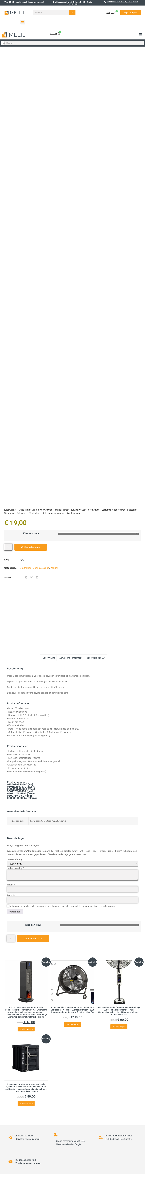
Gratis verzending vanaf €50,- (71, 1141)
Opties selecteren (30, 547)
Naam (11, 885)
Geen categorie (41, 567)
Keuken (54, 567)
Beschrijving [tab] (49, 657)
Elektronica (25, 567)
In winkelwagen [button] (26, 1029)
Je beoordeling (15, 868)
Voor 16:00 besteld (24, 1135)
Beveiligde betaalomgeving (118, 1135)
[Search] (72, 12)
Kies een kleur (31, 533)
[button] (22, 22)
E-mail (11, 895)
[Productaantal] (8, 547)
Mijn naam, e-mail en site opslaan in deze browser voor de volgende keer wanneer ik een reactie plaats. (62, 906)
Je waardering (15, 859)
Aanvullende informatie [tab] (71, 657)
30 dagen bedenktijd (25, 1160)
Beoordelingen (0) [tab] (96, 657)
